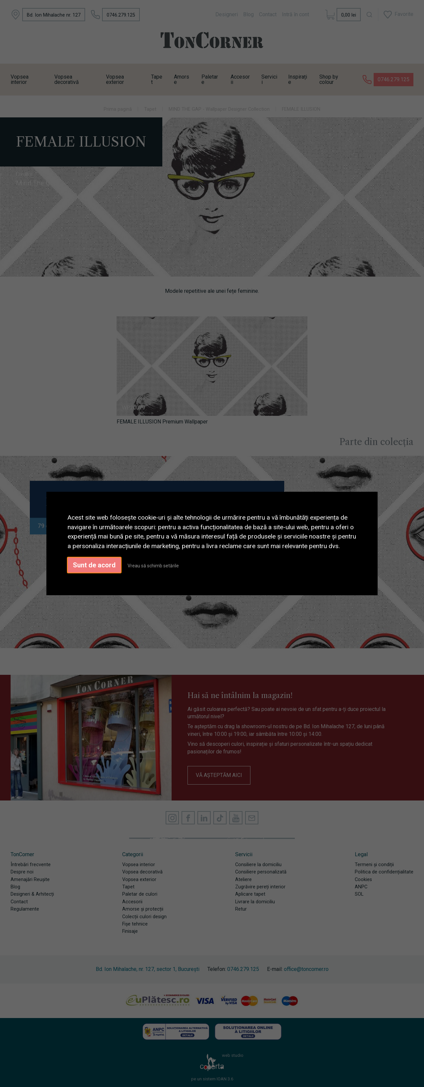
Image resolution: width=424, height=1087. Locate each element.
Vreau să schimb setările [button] (153, 565)
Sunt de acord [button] (94, 565)
